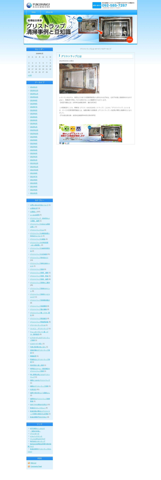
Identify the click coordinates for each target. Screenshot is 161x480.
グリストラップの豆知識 (38, 254)
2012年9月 (33, 137)
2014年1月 (33, 87)
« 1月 (30, 75)
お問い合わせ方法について (39, 205)
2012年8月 (33, 140)
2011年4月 (33, 186)
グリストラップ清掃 (37, 269)
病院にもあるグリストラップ (40, 380)
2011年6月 (33, 180)
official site (49, 12)
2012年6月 (33, 143)
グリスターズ (34, 434)
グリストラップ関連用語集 (39, 322)
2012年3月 (33, 153)
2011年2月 (33, 193)
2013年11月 (34, 94)
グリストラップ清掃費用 (38, 306)
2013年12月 (34, 90)
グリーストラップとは (37, 325)
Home (34, 12)
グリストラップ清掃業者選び (40, 300)
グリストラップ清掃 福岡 (39, 279)
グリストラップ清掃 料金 (39, 276)
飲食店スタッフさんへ (37, 408)
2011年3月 (33, 190)
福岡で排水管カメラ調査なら (40, 393)
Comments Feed (36, 466)
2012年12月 (34, 130)
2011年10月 (34, 170)
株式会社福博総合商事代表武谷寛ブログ (39, 445)
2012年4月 (33, 150)
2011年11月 (34, 167)
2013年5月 (33, 114)
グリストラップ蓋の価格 (38, 309)
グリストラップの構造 (37, 239)
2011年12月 (34, 163)
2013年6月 (33, 110)
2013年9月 (33, 100)
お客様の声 (34, 208)
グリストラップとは (37, 230)
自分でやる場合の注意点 (38, 404)
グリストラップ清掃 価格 (39, 273)
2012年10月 (34, 133)
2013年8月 (33, 104)
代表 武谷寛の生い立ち (38, 347)
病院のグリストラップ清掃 (39, 386)
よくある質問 (34, 215)
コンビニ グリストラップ (39, 328)
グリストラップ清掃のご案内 (40, 283)
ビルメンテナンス (36, 436)
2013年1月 (33, 127)
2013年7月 (33, 107)
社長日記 (33, 389)
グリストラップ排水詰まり (39, 258)
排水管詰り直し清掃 (37, 365)
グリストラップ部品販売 (38, 318)
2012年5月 (33, 147)
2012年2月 (33, 157)
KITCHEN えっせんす (37, 428)
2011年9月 (33, 173)
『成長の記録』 (35, 431)
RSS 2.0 (33, 463)
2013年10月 (34, 97)
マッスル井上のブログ (37, 439)
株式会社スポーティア (37, 441)
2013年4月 (33, 117)
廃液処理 (33, 356)
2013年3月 (33, 120)
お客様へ (33, 212)
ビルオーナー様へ (36, 344)
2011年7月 (33, 177)
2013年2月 (33, 123)
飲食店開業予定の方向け (38, 417)
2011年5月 (33, 183)
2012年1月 (33, 160)
